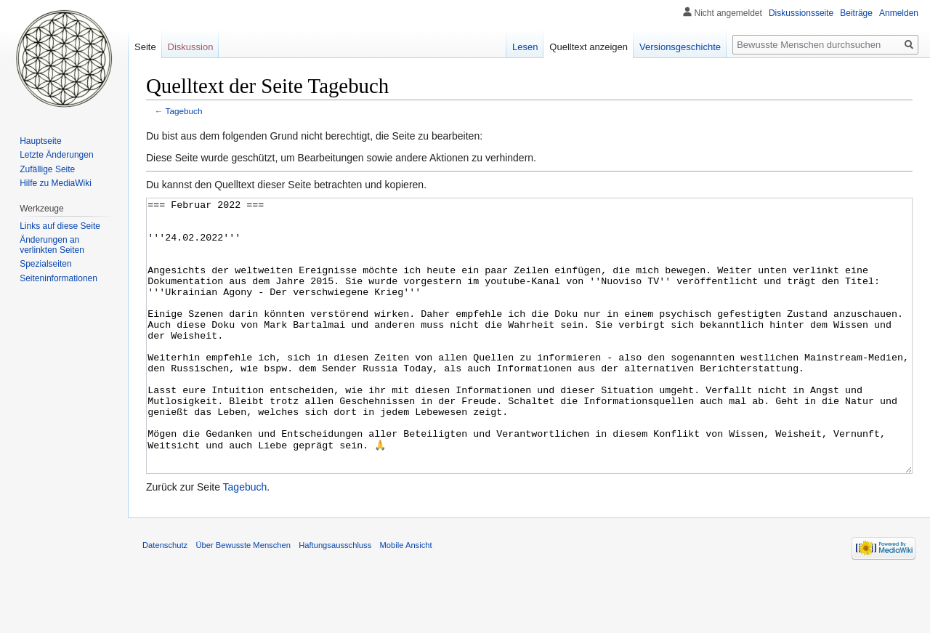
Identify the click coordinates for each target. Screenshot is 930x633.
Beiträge (856, 13)
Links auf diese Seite (60, 226)
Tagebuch (184, 111)
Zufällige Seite (47, 169)
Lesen (525, 46)
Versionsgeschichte (680, 46)
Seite (145, 46)
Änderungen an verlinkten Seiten (52, 245)
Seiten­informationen (58, 278)
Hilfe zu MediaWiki (56, 183)
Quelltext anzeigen (588, 46)
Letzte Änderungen (56, 155)
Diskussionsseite (801, 13)
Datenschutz (164, 599)
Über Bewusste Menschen (243, 599)
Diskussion (191, 46)
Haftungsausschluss (335, 599)
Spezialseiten (45, 264)
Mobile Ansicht (405, 599)
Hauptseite (40, 141)
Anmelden (898, 13)
